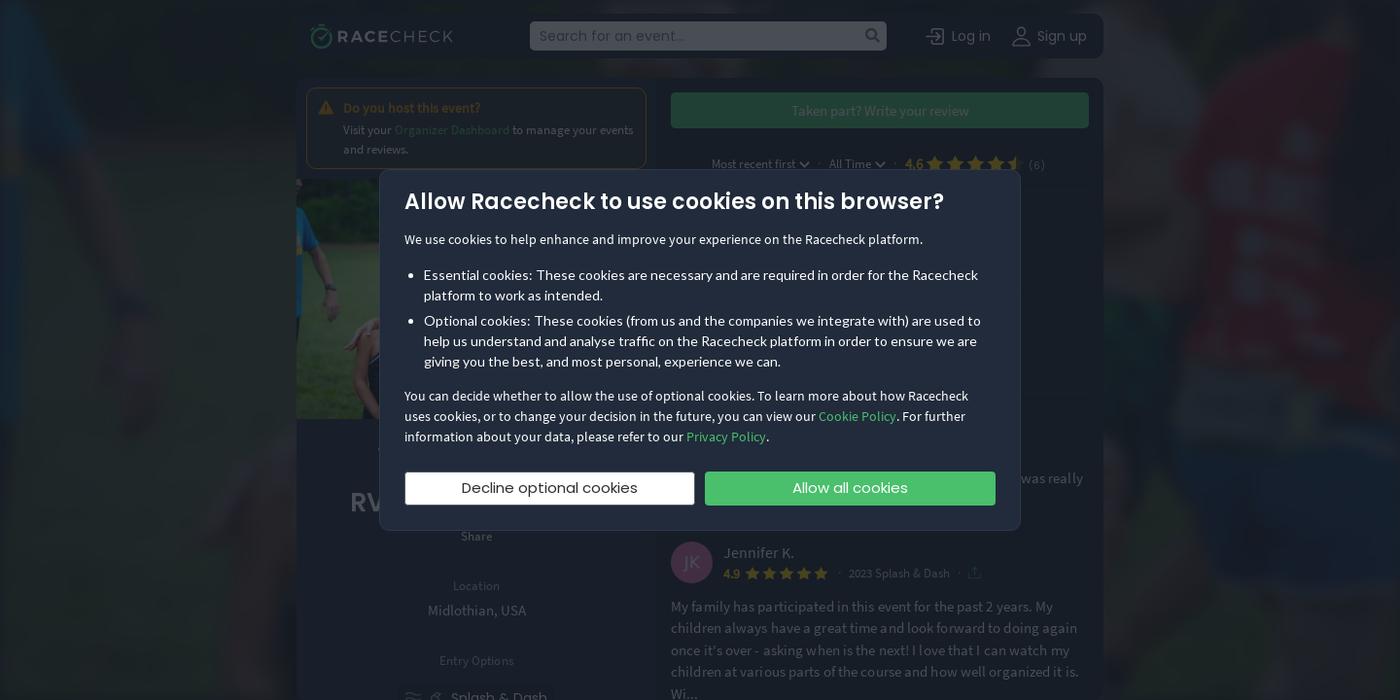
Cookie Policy (857, 416)
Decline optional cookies (550, 487)
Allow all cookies (850, 487)
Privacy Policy (726, 436)
